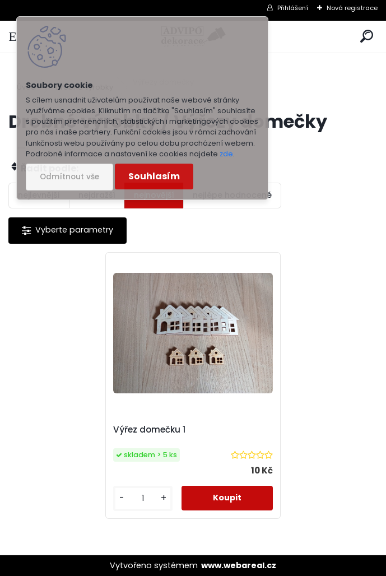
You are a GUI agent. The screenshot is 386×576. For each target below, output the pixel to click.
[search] (366, 36)
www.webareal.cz (238, 565)
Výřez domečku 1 (149, 429)
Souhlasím (154, 176)
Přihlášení (292, 7)
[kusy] (143, 498)
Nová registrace (352, 7)
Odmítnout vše (69, 176)
